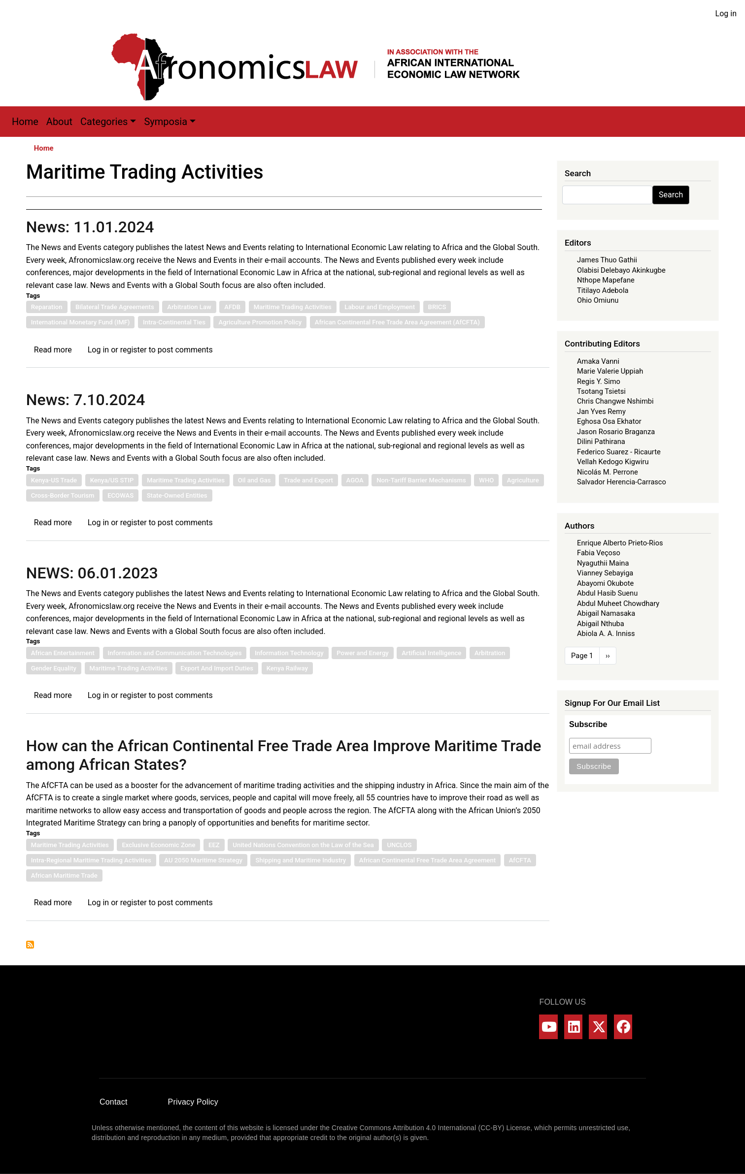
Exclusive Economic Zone (158, 845)
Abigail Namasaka (606, 613)
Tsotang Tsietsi (601, 391)
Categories (104, 121)
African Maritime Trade (64, 875)
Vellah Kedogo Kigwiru (612, 461)
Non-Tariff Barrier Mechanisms (421, 480)
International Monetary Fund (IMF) (80, 322)
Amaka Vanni (598, 361)
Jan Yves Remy (601, 411)
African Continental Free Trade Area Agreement (427, 860)
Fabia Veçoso (598, 552)
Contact (114, 1102)
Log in (726, 13)
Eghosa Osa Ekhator (609, 421)
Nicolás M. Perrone (607, 472)
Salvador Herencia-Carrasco (621, 481)
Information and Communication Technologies (175, 653)
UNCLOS (399, 845)
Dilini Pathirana (601, 441)
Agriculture (523, 480)
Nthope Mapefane (606, 280)
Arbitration (489, 653)
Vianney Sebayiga (605, 573)
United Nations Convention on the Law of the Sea (303, 845)
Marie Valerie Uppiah (610, 371)
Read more (53, 349)
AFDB (232, 307)
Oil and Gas (254, 480)
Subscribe (588, 724)
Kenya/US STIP (112, 480)
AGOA (355, 480)
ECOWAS (120, 495)
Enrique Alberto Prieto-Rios (620, 543)
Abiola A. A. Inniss (606, 633)
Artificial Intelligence (431, 653)
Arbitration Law (189, 307)
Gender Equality (53, 668)
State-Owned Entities (177, 495)
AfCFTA (520, 860)
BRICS (437, 307)
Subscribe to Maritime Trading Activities (30, 945)
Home (25, 121)
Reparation (47, 307)
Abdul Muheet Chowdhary (618, 603)
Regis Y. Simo (598, 381)
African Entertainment (63, 653)
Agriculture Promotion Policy (260, 322)
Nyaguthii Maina (603, 563)
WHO (486, 480)
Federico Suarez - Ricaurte (619, 451)
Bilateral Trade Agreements (114, 307)
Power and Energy (363, 653)
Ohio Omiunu (597, 300)
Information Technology (289, 653)
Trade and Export (308, 480)
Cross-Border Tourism (63, 495)
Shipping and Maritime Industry (300, 860)
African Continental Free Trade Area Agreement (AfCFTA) (397, 322)
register (133, 349)
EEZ (214, 845)
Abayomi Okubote (605, 583)
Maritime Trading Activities (293, 307)
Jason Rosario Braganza (616, 431)
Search (671, 194)
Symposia (165, 121)
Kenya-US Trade (54, 480)
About (59, 121)
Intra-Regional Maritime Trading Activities (91, 860)
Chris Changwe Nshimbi (615, 401)
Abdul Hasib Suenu (607, 593)
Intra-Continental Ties (174, 322)
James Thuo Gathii (607, 259)
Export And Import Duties (216, 668)
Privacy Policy (193, 1102)
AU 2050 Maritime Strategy (203, 860)
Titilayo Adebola (602, 290)
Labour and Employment (379, 307)
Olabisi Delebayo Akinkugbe (621, 270)
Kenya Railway (287, 668)
